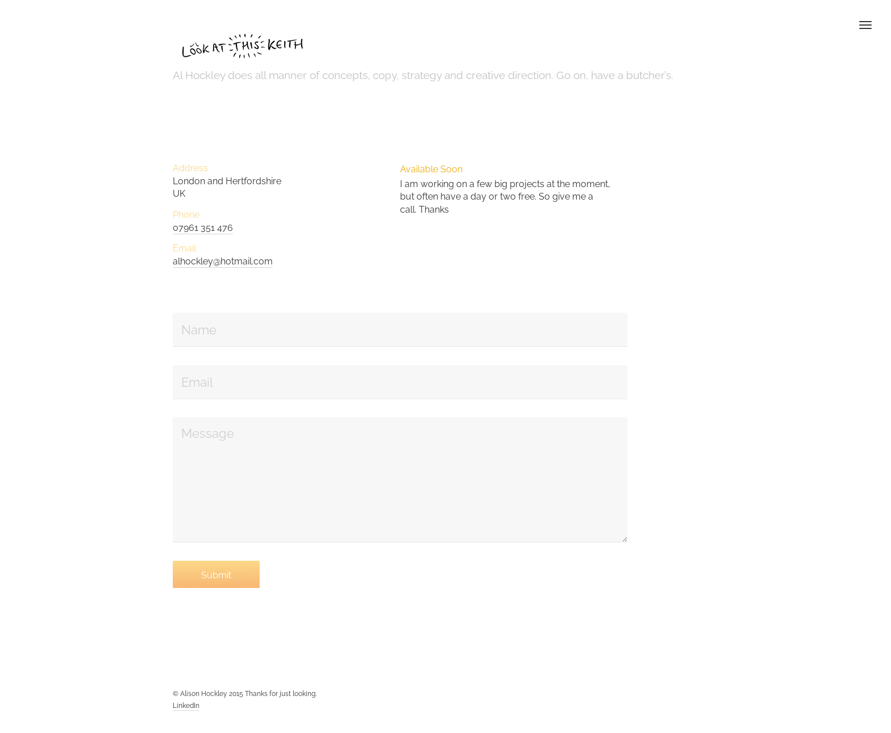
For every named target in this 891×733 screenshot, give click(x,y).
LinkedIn (186, 706)
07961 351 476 (203, 227)
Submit (216, 575)
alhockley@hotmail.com (223, 261)
